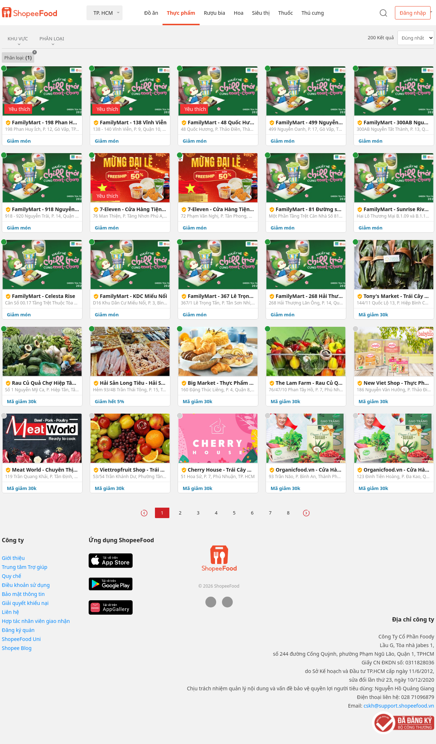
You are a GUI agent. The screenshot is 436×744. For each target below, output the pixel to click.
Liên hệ (10, 612)
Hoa (239, 12)
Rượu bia (214, 12)
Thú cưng (313, 12)
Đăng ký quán (18, 630)
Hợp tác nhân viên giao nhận (36, 621)
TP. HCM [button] (103, 12)
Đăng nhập (413, 12)
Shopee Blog (17, 648)
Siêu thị (261, 12)
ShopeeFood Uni (21, 639)
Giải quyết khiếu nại (25, 603)
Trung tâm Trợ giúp (24, 566)
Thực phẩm (181, 12)
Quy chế (11, 576)
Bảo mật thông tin (23, 594)
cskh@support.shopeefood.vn (399, 705)
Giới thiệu (13, 557)
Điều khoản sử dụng (26, 585)
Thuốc (285, 12)
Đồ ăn (151, 12)
